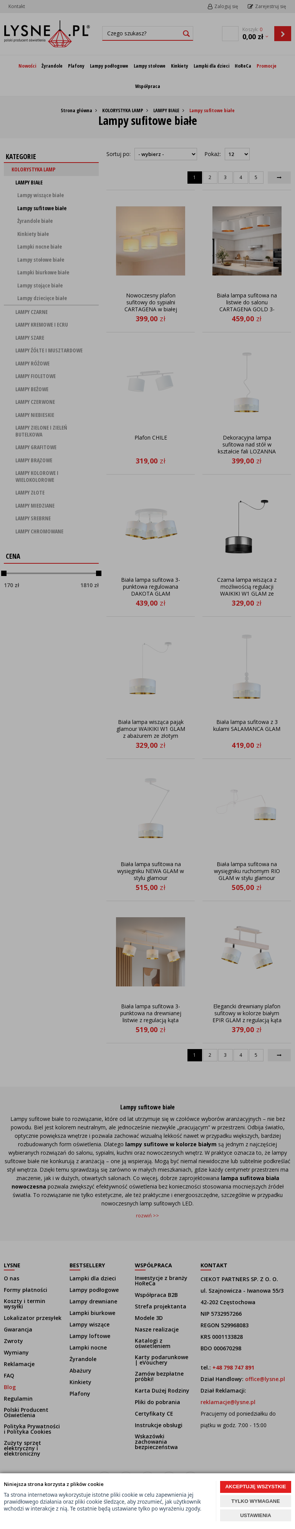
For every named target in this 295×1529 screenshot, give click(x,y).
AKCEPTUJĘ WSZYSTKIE (255, 1486)
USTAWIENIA (255, 1515)
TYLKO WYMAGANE (255, 1501)
